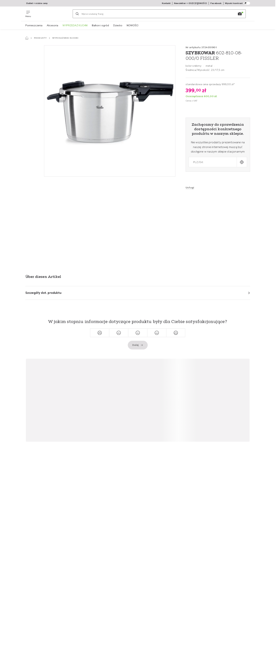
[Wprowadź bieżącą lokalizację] (242, 162)
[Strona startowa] (26, 38)
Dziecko (117, 25)
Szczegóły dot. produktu (43, 293)
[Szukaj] (77, 13)
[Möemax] (51, 14)
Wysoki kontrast (237, 3)
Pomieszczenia (33, 25)
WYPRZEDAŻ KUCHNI (75, 25)
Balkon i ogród (100, 25)
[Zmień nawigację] (28, 14)
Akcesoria (52, 25)
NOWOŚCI (132, 25)
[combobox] (212, 162)
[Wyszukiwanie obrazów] (239, 13)
